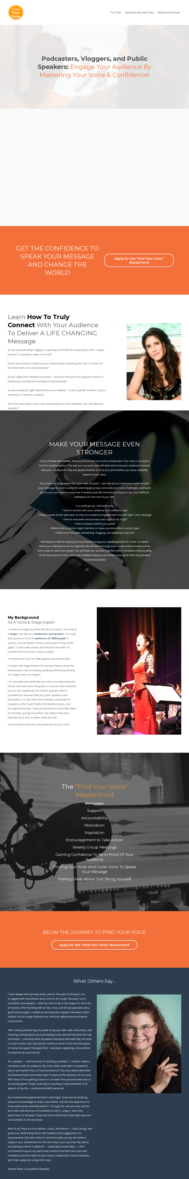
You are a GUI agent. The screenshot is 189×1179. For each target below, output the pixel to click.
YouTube (115, 12)
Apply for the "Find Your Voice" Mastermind (139, 260)
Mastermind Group (169, 12)
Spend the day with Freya (139, 12)
